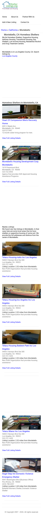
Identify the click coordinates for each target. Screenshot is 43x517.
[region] (21, 80)
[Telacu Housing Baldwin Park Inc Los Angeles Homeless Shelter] (21, 349)
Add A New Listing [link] (9, 22)
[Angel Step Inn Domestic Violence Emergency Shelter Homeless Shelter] (21, 477)
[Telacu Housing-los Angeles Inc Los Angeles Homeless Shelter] (21, 303)
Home (4, 30)
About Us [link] (14, 17)
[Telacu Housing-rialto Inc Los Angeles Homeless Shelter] (21, 259)
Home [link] (4, 17)
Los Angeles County (9, 56)
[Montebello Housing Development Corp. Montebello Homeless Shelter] (21, 164)
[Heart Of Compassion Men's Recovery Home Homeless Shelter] (21, 121)
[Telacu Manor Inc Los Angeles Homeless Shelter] (21, 433)
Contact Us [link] (25, 22)
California (13, 30)
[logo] (10, 5)
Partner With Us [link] (28, 17)
